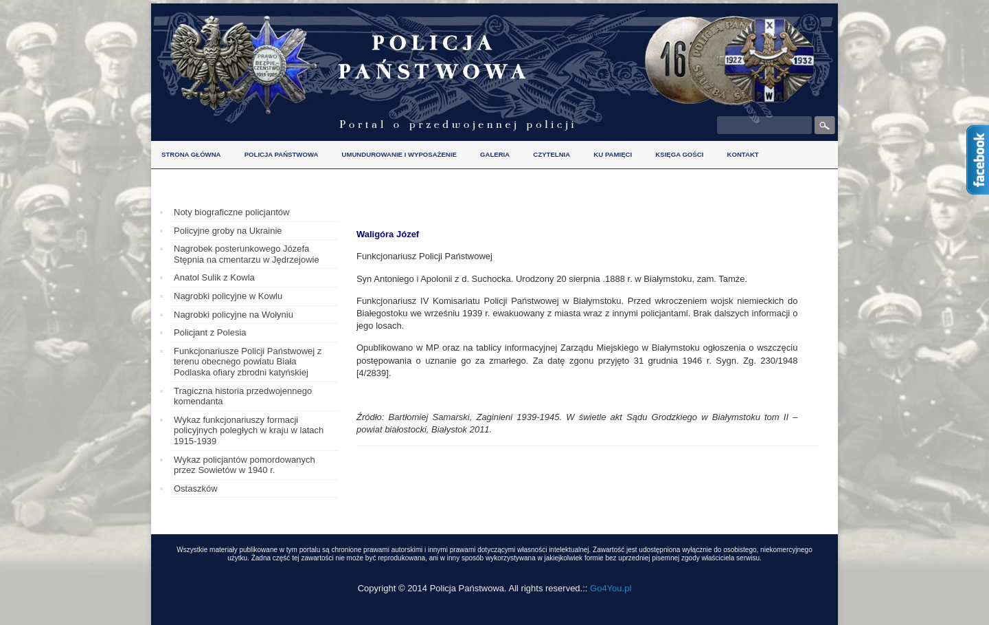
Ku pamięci (612, 154)
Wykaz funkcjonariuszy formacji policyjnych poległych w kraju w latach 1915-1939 (248, 430)
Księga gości (679, 154)
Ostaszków (196, 488)
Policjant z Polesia (210, 332)
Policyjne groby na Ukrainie (228, 231)
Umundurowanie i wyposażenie (399, 154)
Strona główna (191, 154)
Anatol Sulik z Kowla (214, 277)
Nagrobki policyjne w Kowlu (228, 296)
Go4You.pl (610, 588)
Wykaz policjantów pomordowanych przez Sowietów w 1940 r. (244, 465)
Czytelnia (551, 154)
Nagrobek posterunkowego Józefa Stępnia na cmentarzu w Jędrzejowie (246, 254)
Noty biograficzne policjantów (231, 212)
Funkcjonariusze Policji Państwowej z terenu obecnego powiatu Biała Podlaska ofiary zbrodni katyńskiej (247, 361)
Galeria (495, 154)
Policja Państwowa (282, 154)
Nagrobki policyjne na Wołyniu (233, 314)
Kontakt (742, 154)
